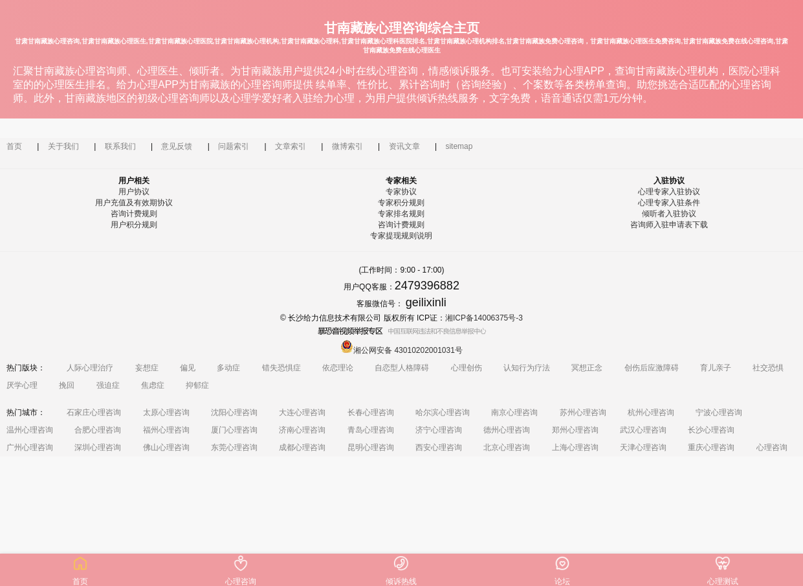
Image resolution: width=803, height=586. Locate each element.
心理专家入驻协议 (669, 191)
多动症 (228, 367)
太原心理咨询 (166, 412)
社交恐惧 (768, 367)
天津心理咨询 (643, 447)
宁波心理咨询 (719, 412)
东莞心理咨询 (234, 447)
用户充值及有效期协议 (134, 202)
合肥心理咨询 (97, 429)
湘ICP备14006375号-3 (484, 317)
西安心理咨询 (438, 447)
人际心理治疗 (90, 367)
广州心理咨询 (29, 447)
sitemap (458, 146)
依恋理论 (337, 367)
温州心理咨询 (29, 429)
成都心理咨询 (302, 447)
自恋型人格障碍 (402, 367)
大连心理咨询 (302, 412)
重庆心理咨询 (711, 447)
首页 (14, 146)
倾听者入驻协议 (669, 213)
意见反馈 (176, 146)
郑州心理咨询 (575, 429)
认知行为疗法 (526, 367)
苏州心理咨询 (583, 412)
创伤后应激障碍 (651, 367)
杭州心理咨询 (651, 412)
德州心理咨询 (506, 429)
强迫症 (108, 385)
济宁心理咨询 (438, 429)
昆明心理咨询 (370, 447)
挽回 (66, 385)
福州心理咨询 (166, 429)
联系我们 (120, 146)
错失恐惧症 (281, 367)
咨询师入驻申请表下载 (669, 224)
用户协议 (133, 191)
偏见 (187, 367)
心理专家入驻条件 (669, 202)
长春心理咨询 (370, 412)
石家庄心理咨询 (94, 412)
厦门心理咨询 (234, 429)
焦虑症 (152, 385)
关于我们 (63, 146)
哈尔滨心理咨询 (442, 412)
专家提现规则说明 (401, 235)
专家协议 (401, 191)
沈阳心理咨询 (234, 412)
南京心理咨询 (514, 412)
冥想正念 (586, 367)
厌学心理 (22, 385)
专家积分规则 (401, 202)
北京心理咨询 (506, 447)
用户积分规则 (134, 224)
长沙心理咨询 (711, 429)
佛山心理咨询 (166, 447)
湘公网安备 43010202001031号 (401, 350)
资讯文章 (404, 146)
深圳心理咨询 (97, 447)
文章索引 (290, 146)
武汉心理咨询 (643, 429)
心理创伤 (466, 367)
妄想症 (147, 367)
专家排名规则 (401, 213)
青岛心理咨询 (370, 429)
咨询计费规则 (134, 213)
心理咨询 (771, 447)
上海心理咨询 (575, 447)
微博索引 (347, 146)
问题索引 (233, 146)
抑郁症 (197, 385)
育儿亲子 (715, 367)
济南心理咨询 (302, 429)
